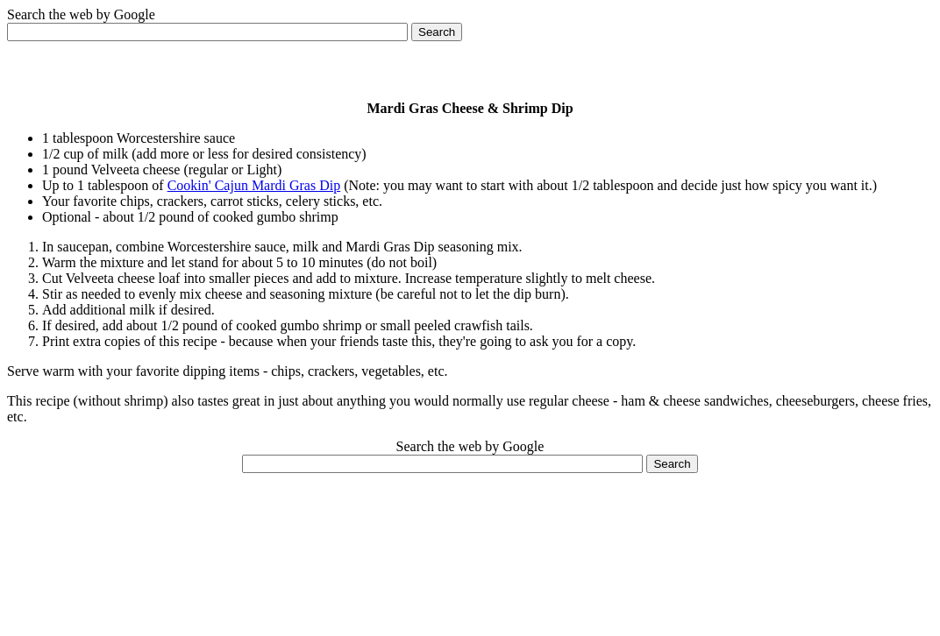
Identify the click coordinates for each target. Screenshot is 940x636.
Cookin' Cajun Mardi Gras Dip (254, 185)
